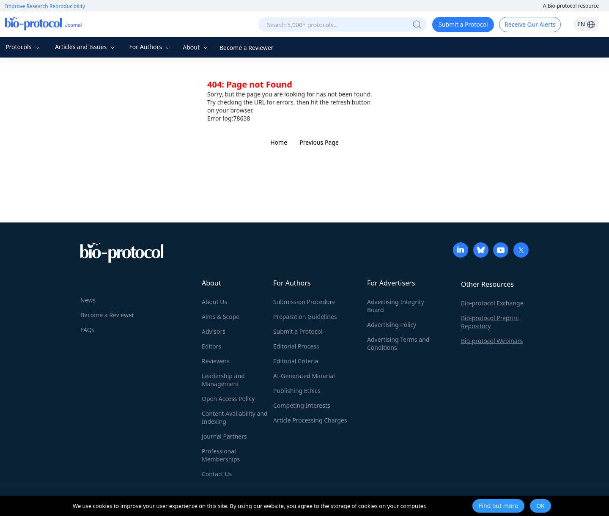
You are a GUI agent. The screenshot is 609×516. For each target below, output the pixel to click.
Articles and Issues (86, 47)
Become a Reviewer (246, 48)
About (196, 47)
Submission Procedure (304, 302)
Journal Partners (224, 436)
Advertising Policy (391, 325)
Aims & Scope (220, 317)
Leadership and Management (223, 380)
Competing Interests (301, 405)
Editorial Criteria (295, 361)
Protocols (23, 47)
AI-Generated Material (304, 376)
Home (278, 142)
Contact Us (217, 474)
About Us (214, 302)
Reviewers (216, 361)
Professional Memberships (221, 455)
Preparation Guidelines (305, 317)
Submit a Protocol (463, 24)
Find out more (498, 506)
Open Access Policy (228, 399)
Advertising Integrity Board (395, 306)
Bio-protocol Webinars (492, 341)
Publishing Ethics (296, 391)
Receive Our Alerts (530, 24)
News (88, 300)
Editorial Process (296, 346)
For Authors (150, 47)
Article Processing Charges (310, 420)
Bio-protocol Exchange (492, 303)
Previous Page (319, 142)
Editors (211, 346)
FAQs (87, 330)
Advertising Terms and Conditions (398, 343)
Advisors (213, 331)
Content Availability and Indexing (235, 417)
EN (586, 24)
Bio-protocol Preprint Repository (490, 322)
